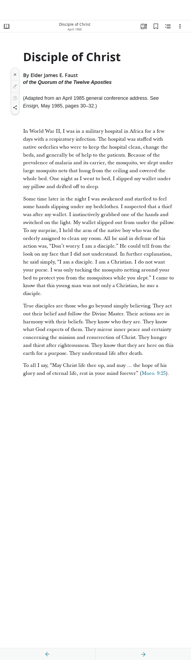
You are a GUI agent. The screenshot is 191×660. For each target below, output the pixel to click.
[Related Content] (167, 26)
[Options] (180, 26)
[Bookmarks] (155, 26)
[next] (143, 654)
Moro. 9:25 (154, 373)
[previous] (47, 654)
